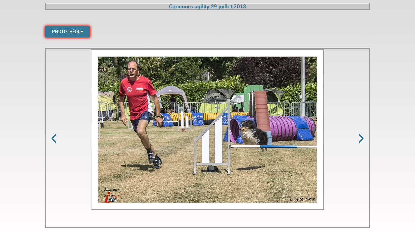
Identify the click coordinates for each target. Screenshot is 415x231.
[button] (53, 138)
